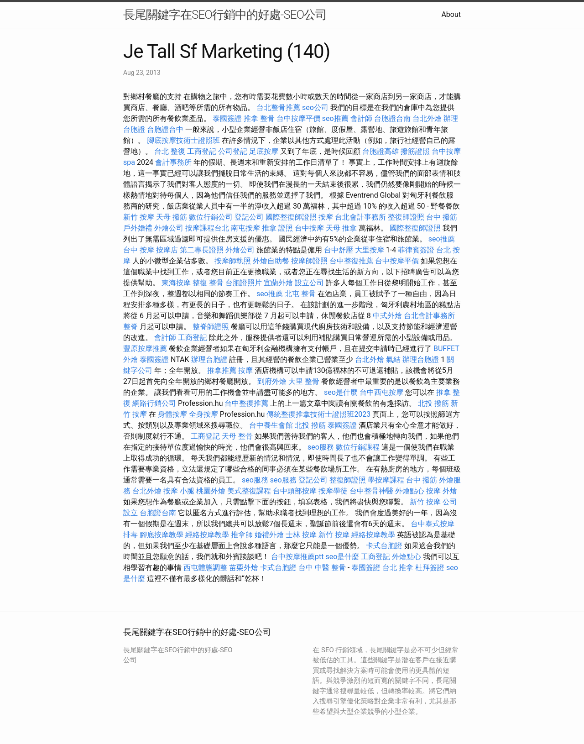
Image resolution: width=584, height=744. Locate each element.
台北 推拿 (397, 567)
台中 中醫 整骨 (322, 567)
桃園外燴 (210, 491)
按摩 (325, 217)
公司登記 (232, 151)
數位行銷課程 (358, 447)
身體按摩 (172, 414)
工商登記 (201, 151)
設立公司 (309, 282)
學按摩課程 (386, 480)
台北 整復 (169, 151)
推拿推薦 (221, 370)
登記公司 (249, 217)
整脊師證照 (211, 326)
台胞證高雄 (380, 151)
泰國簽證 (227, 118)
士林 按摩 (301, 534)
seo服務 (321, 447)
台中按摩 (309, 228)
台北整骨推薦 (278, 107)
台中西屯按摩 (381, 392)
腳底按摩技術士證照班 (183, 140)
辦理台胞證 (209, 359)
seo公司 (315, 107)
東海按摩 (176, 282)
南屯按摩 (245, 228)
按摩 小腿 (178, 491)
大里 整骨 (303, 381)
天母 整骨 (237, 436)
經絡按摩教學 (207, 534)
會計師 (361, 118)
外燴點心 (409, 491)
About (451, 14)
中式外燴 (387, 315)
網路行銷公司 (154, 403)
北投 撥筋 (433, 403)
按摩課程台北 (207, 228)
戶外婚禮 (137, 228)
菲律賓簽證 (416, 250)
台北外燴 (427, 118)
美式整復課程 (249, 491)
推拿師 (242, 534)
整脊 (130, 326)
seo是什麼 (341, 392)
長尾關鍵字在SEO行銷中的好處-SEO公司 (225, 14)
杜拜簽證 (429, 567)
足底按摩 (263, 151)
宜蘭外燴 (278, 282)
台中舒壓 (338, 250)
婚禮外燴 (269, 534)
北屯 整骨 (300, 293)
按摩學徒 (333, 491)
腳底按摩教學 (161, 534)
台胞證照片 (243, 282)
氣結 (393, 359)
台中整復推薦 (351, 261)
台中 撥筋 (441, 217)
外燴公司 (168, 228)
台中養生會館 (271, 425)
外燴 (450, 491)
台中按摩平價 (298, 118)
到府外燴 (272, 381)
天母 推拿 (341, 228)
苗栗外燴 (243, 567)
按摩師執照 (232, 261)
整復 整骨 (208, 282)
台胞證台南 (392, 118)
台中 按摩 (138, 250)
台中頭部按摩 (295, 491)
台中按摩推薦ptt (297, 556)
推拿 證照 (277, 228)
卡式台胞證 (384, 545)
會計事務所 (173, 162)
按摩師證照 (309, 261)
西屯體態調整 (205, 567)
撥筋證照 (415, 151)
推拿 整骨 (259, 118)
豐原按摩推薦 (145, 348)
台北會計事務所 (360, 217)
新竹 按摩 (138, 217)
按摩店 (167, 250)
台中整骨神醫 (371, 491)
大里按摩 (369, 250)
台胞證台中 (165, 129)
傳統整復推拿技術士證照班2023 (318, 414)
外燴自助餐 (271, 261)
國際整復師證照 (291, 217)
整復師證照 (406, 217)
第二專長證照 (202, 250)
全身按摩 (203, 414)
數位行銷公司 (211, 217)
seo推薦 (335, 118)
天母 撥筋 (171, 217)
